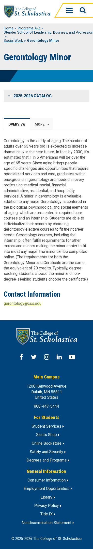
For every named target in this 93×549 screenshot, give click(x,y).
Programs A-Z (29, 28)
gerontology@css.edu (22, 303)
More (40, 124)
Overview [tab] (16, 124)
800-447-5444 (46, 406)
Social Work (13, 41)
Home (9, 28)
